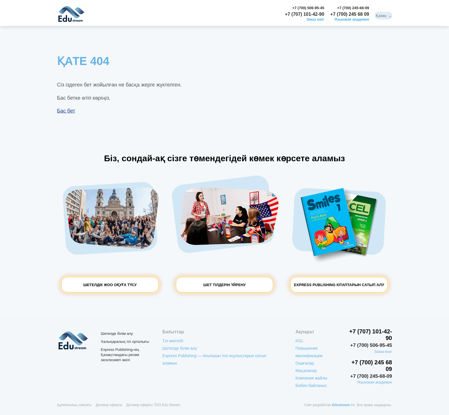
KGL (97, 8)
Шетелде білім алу (185, 20)
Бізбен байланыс (235, 8)
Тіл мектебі (103, 20)
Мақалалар (179, 8)
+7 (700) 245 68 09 (349, 14)
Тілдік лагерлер (226, 20)
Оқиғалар (158, 8)
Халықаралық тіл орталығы (125, 341)
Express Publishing (141, 20)
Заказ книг (315, 19)
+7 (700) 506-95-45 (308, 8)
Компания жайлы (205, 8)
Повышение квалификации (125, 8)
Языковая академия (351, 19)
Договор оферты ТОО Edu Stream (153, 405)
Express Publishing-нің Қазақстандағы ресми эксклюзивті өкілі (120, 354)
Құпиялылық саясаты (74, 405)
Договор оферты (109, 405)
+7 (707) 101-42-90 (304, 14)
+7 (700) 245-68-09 (353, 8)
